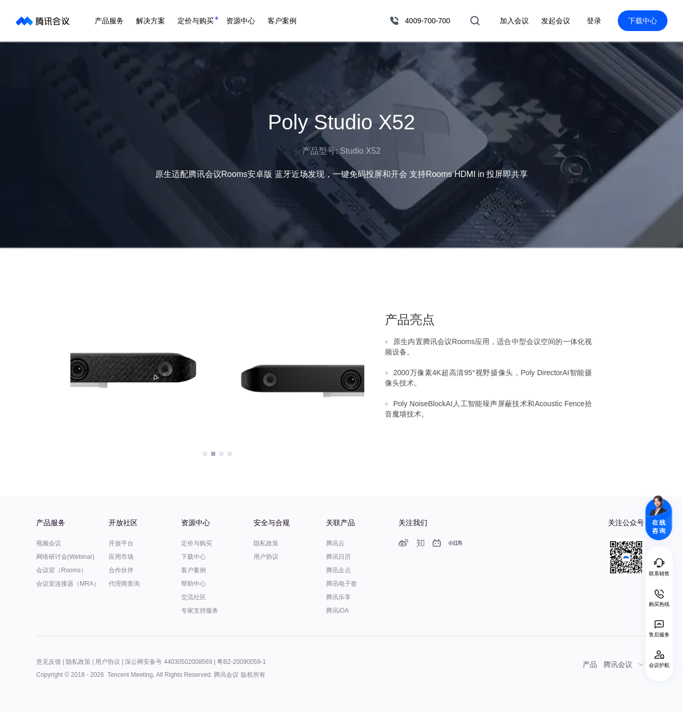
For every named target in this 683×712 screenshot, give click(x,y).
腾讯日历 (338, 556)
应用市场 (121, 556)
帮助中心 (193, 583)
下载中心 (642, 21)
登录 (594, 21)
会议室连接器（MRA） (68, 583)
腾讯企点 (338, 570)
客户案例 (193, 570)
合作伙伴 (121, 570)
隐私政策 (266, 543)
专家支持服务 (199, 610)
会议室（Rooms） (61, 570)
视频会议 (48, 543)
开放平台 (121, 543)
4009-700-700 (427, 21)
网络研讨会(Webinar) (65, 556)
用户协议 (266, 556)
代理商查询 (124, 583)
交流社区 (193, 597)
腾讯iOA (337, 610)
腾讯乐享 (338, 597)
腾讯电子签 (341, 583)
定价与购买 (196, 543)
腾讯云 (335, 543)
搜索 (475, 20)
